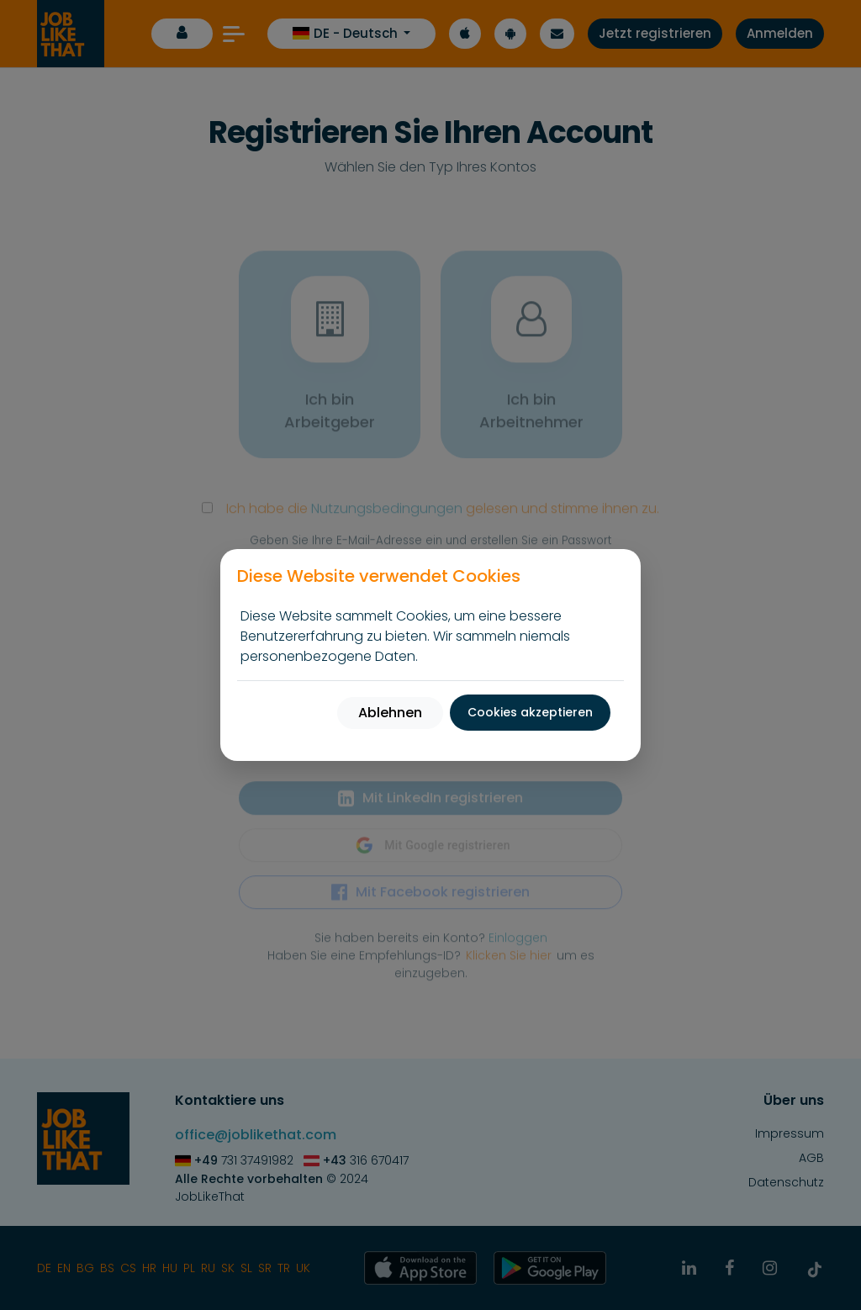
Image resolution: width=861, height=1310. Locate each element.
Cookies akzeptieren (530, 712)
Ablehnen (390, 712)
